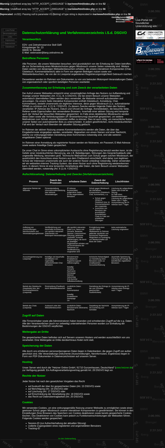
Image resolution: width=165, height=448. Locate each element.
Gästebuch (9, 47)
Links (10, 37)
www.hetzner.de (124, 367)
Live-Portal (10, 30)
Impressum (10, 40)
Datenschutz (10, 43)
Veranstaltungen (10, 33)
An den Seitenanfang (67, 438)
